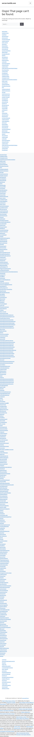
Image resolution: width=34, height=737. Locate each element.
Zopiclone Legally (11, 702)
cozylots (2, 451)
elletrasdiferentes (4, 648)
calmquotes (5, 71)
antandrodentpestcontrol (8, 661)
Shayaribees (3, 624)
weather (2, 533)
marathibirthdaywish (5, 627)
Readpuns (2, 476)
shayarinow (3, 404)
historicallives (3, 606)
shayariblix (4, 113)
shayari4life (3, 481)
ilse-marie (2, 329)
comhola (4, 659)
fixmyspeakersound (5, 252)
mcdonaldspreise (4, 526)
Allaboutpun (3, 371)
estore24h (2, 339)
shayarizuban (3, 227)
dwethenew (3, 291)
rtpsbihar (4, 34)
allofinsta (2, 520)
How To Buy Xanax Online (8, 701)
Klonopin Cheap (10, 713)
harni (1, 542)
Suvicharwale (3, 621)
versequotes (3, 435)
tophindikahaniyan (4, 550)
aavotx (1, 518)
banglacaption (3, 190)
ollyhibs (2, 444)
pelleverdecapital (6, 666)
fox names (2, 424)
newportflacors (6, 679)
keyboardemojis (4, 196)
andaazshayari (3, 419)
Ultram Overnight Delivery (25, 709)
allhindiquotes (3, 488)
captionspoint (5, 41)
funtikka (2, 529)
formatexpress (3, 496)
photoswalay (5, 47)
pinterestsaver (3, 215)
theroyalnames (4, 638)
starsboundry (3, 603)
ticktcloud (2, 278)
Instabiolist (3, 645)
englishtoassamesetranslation (9, 79)
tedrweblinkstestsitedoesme (7, 361)
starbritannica (3, 592)
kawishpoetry (5, 60)
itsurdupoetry (5, 70)
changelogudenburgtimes (6, 340)
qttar (1, 376)
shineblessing (3, 412)
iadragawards (3, 600)
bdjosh (3, 55)
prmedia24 (3, 544)
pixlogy (2, 478)
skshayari (4, 44)
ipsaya (1, 656)
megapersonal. (4, 158)
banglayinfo (5, 99)
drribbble (2, 294)
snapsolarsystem (4, 563)
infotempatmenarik (5, 525)
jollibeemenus (3, 239)
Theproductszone (4, 560)
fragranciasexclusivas (5, 268)
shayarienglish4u (4, 505)
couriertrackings (4, 230)
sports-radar (3, 507)
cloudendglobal (4, 385)
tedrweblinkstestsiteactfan (6, 320)
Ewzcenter (2, 299)
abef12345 (2, 387)
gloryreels (2, 420)
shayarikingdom (6, 63)
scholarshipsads (6, 39)
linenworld (2, 593)
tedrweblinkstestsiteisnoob (7, 382)
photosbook (5, 49)
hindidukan (5, 73)
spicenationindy (4, 313)
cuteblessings (3, 614)
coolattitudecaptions (5, 222)
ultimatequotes (4, 565)
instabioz (2, 417)
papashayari (3, 259)
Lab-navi (2, 305)
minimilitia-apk (4, 515)
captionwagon (3, 433)
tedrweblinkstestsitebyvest (7, 345)
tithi (3, 87)
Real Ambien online (21, 717)
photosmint (5, 38)
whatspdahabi (3, 241)
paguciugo (4, 683)
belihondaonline (4, 457)
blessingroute (3, 651)
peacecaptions (3, 249)
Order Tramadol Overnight (6, 710)
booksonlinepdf (4, 502)
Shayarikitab (3, 613)
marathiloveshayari (5, 480)
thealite (2, 244)
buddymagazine (4, 582)
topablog (2, 545)
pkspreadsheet (3, 464)
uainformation (3, 541)
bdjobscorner (3, 462)
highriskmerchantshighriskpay (9, 68)
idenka (1, 512)
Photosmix (2, 608)
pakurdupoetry (4, 552)
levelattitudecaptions (5, 255)
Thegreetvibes (3, 632)
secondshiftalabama (5, 279)
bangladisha (3, 191)
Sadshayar (2, 616)
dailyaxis (2, 414)
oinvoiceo (4, 680)
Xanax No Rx (17, 728)
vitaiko (1, 236)
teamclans (2, 504)
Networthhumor (4, 409)
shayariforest (5, 65)
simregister (3, 571)
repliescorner (5, 33)
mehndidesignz (4, 212)
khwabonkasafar (6, 86)
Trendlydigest (3, 303)
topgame (2, 513)
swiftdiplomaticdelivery (6, 467)
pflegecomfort (5, 688)
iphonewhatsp (3, 243)
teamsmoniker (3, 428)
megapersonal (5, 78)
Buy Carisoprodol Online (23, 733)
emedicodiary (3, 553)
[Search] (22, 24)
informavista (3, 643)
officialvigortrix (4, 287)
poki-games (5, 42)
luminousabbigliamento (6, 284)
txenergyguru (3, 460)
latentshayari (3, 470)
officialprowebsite (4, 283)
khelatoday (4, 106)
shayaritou (2, 576)
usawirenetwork (6, 89)
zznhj (1, 398)
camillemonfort (4, 207)
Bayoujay (2, 300)
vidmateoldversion (4, 531)
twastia (2, 577)
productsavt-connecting (6, 289)
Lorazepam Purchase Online (7, 731)
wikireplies (4, 31)
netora (1, 510)
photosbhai (3, 549)
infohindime (3, 579)
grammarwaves (4, 430)
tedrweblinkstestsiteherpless (7, 347)
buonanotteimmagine (5, 585)
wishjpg (2, 523)
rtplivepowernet (4, 456)
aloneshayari (5, 36)
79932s (2, 310)
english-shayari (6, 97)
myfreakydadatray (4, 368)
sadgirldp (2, 528)
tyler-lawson (5, 669)
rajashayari (3, 521)
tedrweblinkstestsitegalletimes (8, 321)
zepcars (2, 601)
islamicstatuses (4, 231)
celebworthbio (5, 76)
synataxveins (3, 637)
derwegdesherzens (5, 292)
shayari (2, 217)
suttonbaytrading (6, 685)
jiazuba (2, 388)
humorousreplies (4, 334)
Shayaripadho (3, 472)
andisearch (4, 110)
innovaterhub (3, 427)
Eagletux (2, 302)
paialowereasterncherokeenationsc (9, 271)
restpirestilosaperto (5, 238)
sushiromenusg (4, 211)
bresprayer (3, 653)
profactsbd (2, 566)
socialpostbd (3, 223)
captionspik (5, 58)
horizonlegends (4, 590)
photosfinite (5, 102)
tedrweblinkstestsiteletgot (6, 352)
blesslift (2, 646)
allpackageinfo (3, 499)
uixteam (2, 465)
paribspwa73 (3, 286)
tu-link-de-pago (4, 440)
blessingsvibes (3, 265)
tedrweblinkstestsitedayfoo (7, 380)
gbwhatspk (4, 52)
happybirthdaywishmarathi (7, 484)
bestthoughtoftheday (5, 493)
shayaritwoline (5, 84)
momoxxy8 (4, 687)
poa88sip (2, 276)
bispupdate (5, 46)
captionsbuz (5, 66)
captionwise (3, 568)
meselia (2, 281)
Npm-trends (3, 311)
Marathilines (3, 372)
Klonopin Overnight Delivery (23, 734)
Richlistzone (3, 411)
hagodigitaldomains (5, 366)
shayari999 (4, 108)
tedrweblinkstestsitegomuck (7, 316)
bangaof (2, 360)
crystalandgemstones (7, 667)
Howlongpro (3, 475)
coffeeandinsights (4, 270)
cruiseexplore (3, 422)
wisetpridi (2, 441)
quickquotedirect (6, 50)
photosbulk (3, 534)
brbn (3, 111)
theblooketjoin (3, 494)
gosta (1, 537)
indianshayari (3, 649)
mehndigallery (5, 121)
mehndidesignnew (4, 609)
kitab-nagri (4, 81)
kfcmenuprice (5, 105)
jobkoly (2, 569)
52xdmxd (2, 468)
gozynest (2, 641)
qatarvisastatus (4, 497)
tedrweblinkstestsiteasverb (7, 344)
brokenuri (4, 675)
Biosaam (2, 629)
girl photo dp (3, 536)
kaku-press (3, 204)
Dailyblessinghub (4, 617)
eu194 (1, 400)
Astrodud (2, 581)
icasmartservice (6, 94)
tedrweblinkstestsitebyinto (6, 315)
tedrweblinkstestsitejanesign (7, 323)
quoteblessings (4, 611)
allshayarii (2, 233)
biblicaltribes (3, 331)
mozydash (2, 188)
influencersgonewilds (5, 619)
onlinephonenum (6, 682)
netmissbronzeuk (4, 443)
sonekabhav (5, 100)
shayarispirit (3, 246)
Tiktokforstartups (4, 307)
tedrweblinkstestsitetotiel (6, 363)
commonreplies (4, 336)
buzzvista (2, 654)
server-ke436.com (9, 3)
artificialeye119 (4, 267)
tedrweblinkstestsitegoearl (7, 326)
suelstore (2, 396)
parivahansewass (4, 206)
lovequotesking (4, 558)
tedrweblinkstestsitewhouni (7, 327)
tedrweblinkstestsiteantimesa (7, 342)
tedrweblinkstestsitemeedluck (7, 324)
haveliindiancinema (5, 318)
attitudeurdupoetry (5, 483)
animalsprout (3, 635)
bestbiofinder (5, 74)
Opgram (2, 622)
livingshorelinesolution (7, 677)
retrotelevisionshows (5, 358)
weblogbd (2, 219)
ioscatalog (2, 401)
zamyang (4, 671)
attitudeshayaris (4, 491)
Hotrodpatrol (3, 308)
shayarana (2, 260)
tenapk (3, 92)
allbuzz (1, 416)
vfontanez (2, 295)
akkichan (2, 454)
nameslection (3, 297)
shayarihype (3, 640)
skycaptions (5, 57)
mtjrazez (2, 390)
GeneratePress (25, 698)
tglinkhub (4, 103)
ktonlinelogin (3, 214)
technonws (3, 547)
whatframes (3, 595)
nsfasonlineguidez (4, 561)
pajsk (1, 425)
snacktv (2, 598)
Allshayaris (2, 633)
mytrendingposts (4, 263)
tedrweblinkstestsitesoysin (6, 384)
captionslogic (3, 574)
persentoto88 (3, 459)
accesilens (2, 364)
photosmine (3, 247)
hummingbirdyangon (5, 392)
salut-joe (4, 664)
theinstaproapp (6, 95)
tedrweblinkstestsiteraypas (7, 355)
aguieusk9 (2, 273)
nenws (1, 539)
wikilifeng (2, 228)
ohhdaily (2, 597)
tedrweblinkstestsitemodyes (7, 353)
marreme (2, 448)
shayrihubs (3, 193)
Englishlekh (3, 630)
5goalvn (4, 663)
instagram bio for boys (5, 573)
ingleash (2, 432)
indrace (2, 377)
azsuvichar (2, 557)
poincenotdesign (6, 674)
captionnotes (3, 369)
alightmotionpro (6, 90)
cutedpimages (3, 199)
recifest (2, 251)
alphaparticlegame (5, 509)
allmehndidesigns (4, 489)
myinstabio (3, 555)
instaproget (3, 500)
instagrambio (3, 406)
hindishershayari (4, 220)
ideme (1, 332)
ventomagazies (4, 605)
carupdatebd (3, 235)
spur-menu (3, 198)
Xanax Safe (17, 726)
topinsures (2, 225)
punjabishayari (3, 486)
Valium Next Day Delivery (22, 718)
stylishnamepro (4, 262)
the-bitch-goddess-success (6, 449)
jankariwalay (3, 589)
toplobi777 (2, 275)
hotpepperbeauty (6, 672)
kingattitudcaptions (5, 254)
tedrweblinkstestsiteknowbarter (8, 350)
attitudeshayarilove (5, 587)
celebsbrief (3, 436)
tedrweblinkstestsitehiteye (6, 348)
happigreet (3, 257)
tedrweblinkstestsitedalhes (7, 379)
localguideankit (6, 54)
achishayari (5, 82)
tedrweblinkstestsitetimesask (7, 356)
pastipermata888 (4, 403)
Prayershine (3, 374)
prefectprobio (3, 408)
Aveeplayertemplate (5, 473)
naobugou (2, 337)
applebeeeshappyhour (5, 517)
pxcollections (3, 584)
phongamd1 (3, 438)
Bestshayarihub (4, 625)
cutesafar (4, 62)
